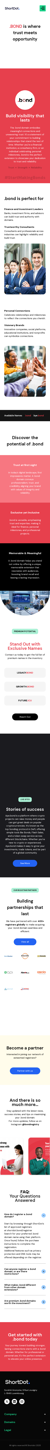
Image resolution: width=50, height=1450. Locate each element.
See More (25, 863)
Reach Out (25, 716)
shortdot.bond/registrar (19, 1230)
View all (25, 941)
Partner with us (25, 1070)
